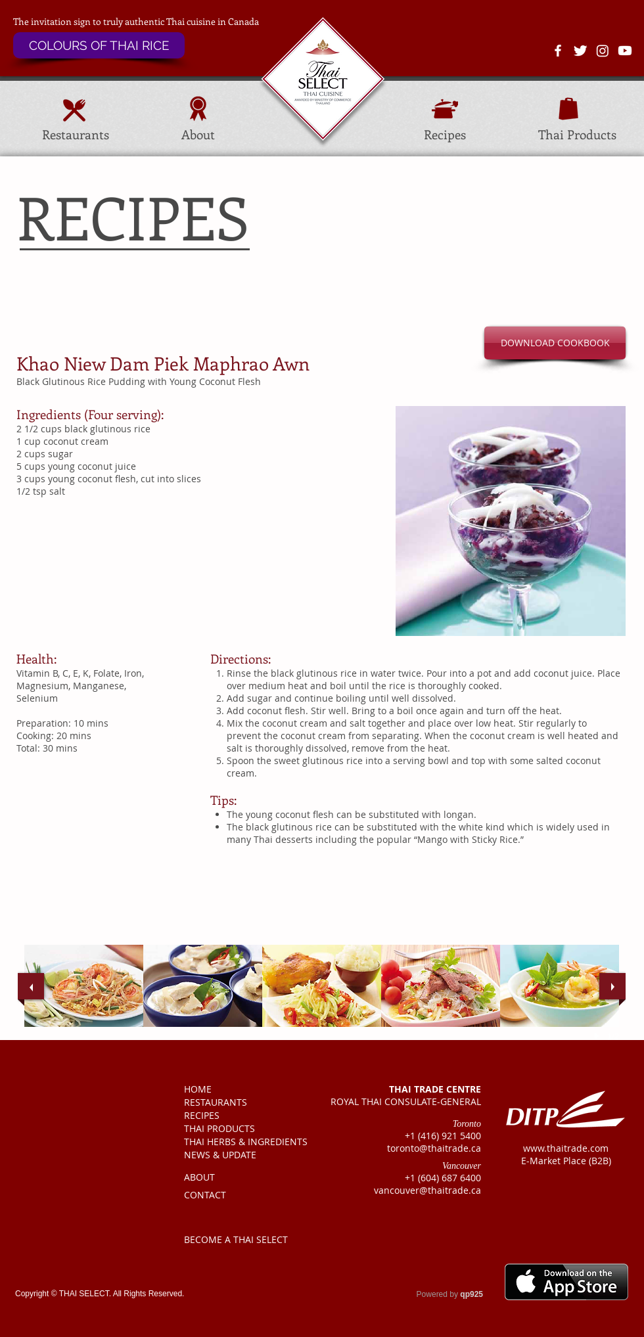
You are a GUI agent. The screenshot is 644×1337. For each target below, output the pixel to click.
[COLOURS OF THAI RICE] (99, 45)
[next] (612, 986)
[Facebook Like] (33, 1239)
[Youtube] (625, 50)
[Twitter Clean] (580, 50)
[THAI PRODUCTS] (239, 1128)
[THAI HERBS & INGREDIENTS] (248, 1141)
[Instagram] (602, 50)
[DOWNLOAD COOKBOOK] (555, 343)
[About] (198, 134)
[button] (555, 245)
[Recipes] (445, 134)
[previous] (31, 986)
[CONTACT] (238, 1195)
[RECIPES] (238, 1115)
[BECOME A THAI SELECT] (239, 1239)
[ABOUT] (238, 1177)
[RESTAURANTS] (238, 1102)
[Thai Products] (577, 134)
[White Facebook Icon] (558, 50)
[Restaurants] (75, 134)
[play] (599, 1036)
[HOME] (238, 1089)
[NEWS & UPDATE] (238, 1155)
